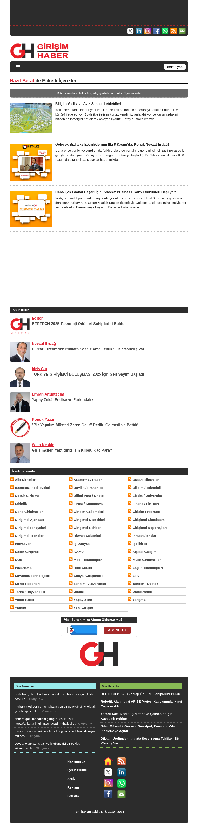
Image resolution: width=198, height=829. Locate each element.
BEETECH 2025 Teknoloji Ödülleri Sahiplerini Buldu (78, 324)
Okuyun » (36, 699)
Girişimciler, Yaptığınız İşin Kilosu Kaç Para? (72, 450)
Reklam (73, 787)
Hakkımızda (76, 761)
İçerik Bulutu (77, 770)
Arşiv (71, 779)
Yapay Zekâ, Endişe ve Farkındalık (62, 400)
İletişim (73, 796)
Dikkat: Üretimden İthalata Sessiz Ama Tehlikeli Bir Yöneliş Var (88, 349)
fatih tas (20, 694)
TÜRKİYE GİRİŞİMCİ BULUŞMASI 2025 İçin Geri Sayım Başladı (88, 374)
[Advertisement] (99, 12)
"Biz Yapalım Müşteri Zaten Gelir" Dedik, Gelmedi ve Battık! (85, 425)
